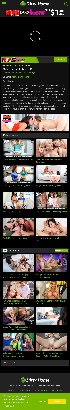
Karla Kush (21, 72)
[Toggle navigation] (4, 4)
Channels (24, 390)
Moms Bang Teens (20, 77)
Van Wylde (32, 72)
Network (57, 390)
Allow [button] (57, 401)
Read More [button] (9, 406)
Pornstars (40, 390)
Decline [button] (42, 401)
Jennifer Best (9, 72)
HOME (11, 390)
